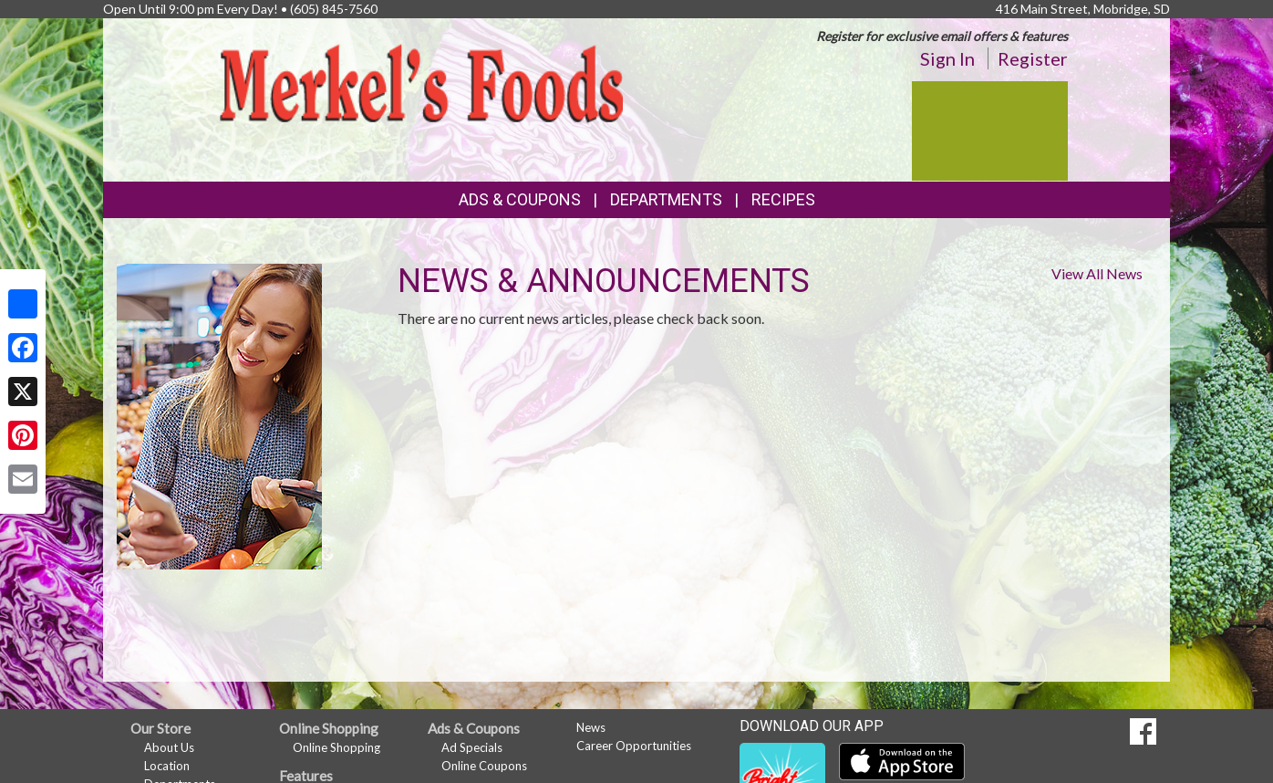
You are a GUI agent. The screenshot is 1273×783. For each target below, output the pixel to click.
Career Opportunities (633, 745)
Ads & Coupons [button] (520, 199)
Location (167, 765)
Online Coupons (484, 765)
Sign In (947, 58)
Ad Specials (471, 747)
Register (1033, 58)
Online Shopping (336, 747)
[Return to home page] (422, 81)
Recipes (783, 199)
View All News (1097, 273)
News (590, 727)
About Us (169, 747)
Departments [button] (666, 199)
